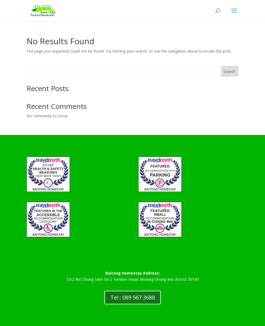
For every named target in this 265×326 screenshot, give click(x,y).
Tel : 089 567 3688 (132, 297)
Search (229, 71)
